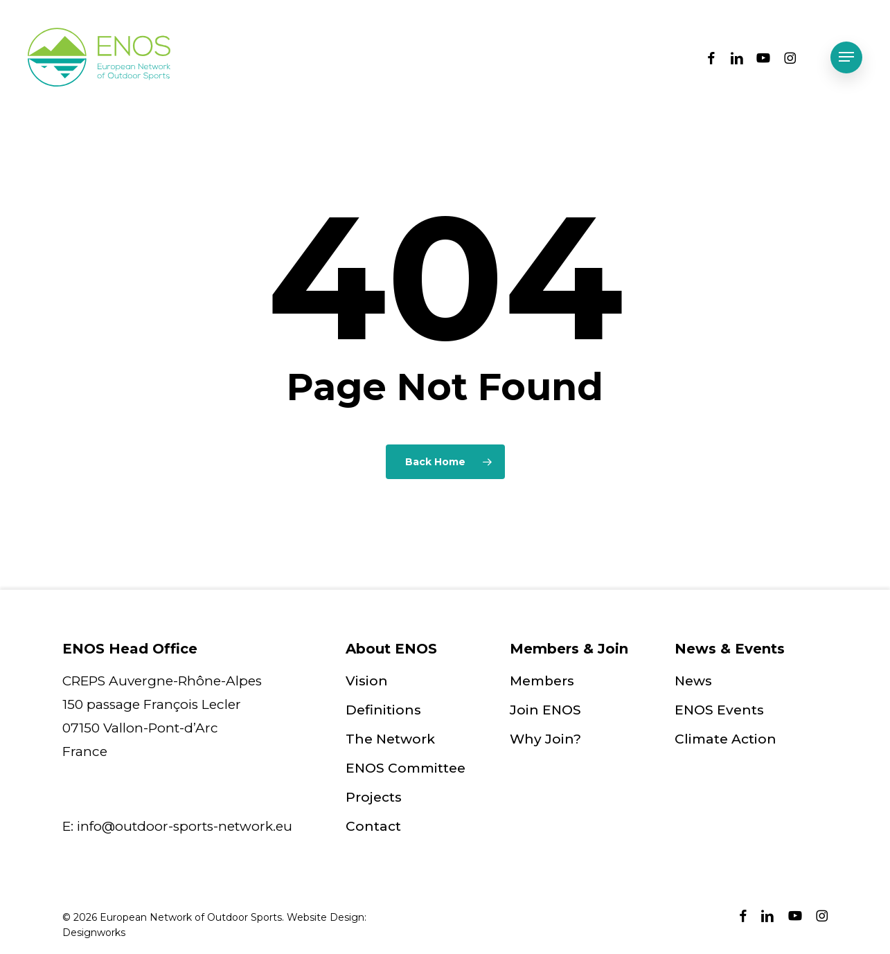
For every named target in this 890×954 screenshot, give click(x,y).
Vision (367, 681)
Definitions (383, 710)
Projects (374, 797)
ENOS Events (719, 710)
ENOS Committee (405, 768)
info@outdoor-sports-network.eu (184, 826)
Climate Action (725, 739)
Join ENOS (545, 710)
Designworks (93, 932)
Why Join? (545, 739)
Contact (373, 826)
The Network (390, 739)
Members (542, 681)
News (693, 681)
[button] (846, 57)
